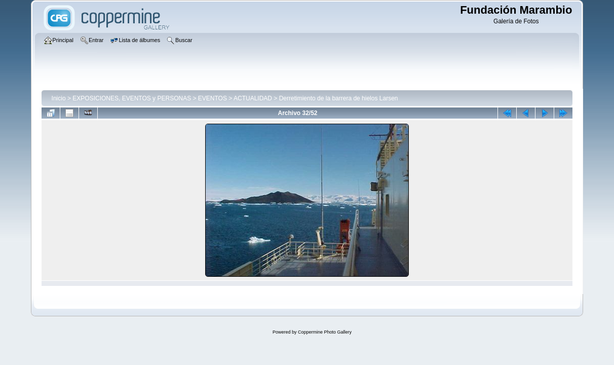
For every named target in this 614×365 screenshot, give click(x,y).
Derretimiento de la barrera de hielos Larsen (338, 98)
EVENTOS (212, 98)
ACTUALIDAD (253, 98)
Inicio (59, 98)
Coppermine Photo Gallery (325, 332)
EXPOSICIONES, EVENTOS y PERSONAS (131, 98)
